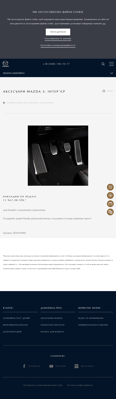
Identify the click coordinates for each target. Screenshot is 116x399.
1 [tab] (58, 184)
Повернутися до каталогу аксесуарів (30, 103)
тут (104, 23)
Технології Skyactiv (53, 325)
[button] (58, 32)
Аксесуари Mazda (52, 318)
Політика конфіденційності (80, 385)
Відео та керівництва (91, 318)
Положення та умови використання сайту (43, 385)
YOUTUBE (57, 366)
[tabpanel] (58, 156)
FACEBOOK (31, 366)
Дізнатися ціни (12, 332)
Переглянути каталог (15, 325)
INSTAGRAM (84, 366)
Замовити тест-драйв (16, 318)
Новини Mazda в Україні (93, 325)
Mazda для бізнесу (52, 332)
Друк (110, 91)
